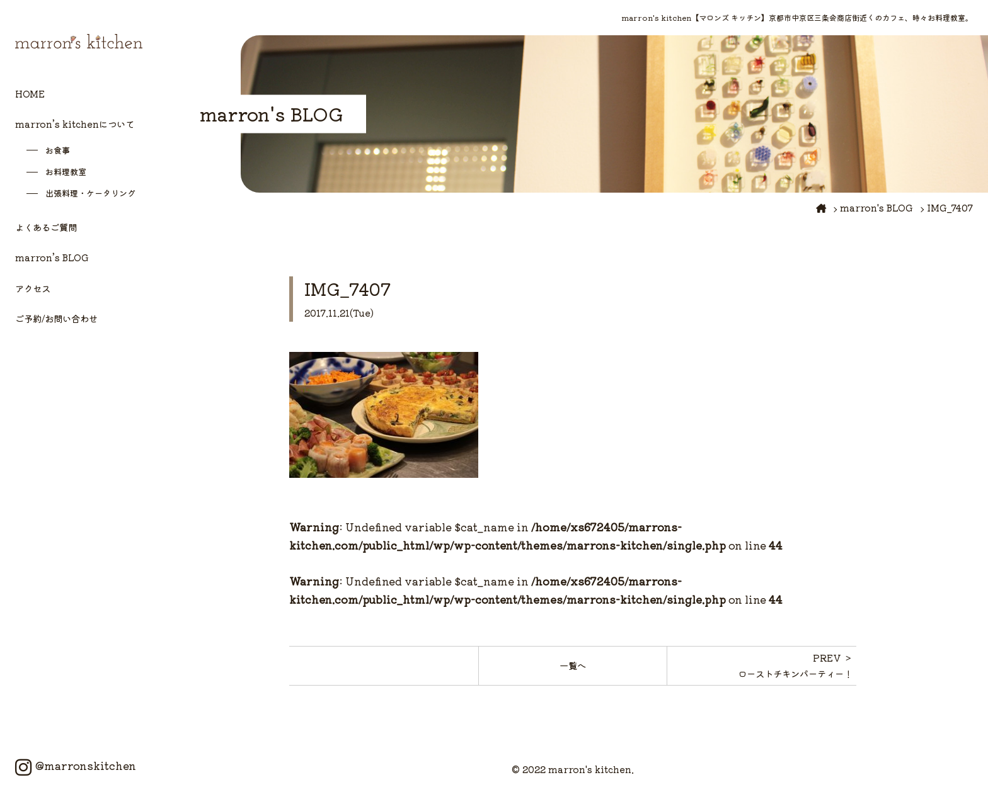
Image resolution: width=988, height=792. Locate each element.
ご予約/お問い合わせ (56, 318)
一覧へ (573, 665)
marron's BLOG (876, 207)
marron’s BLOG (52, 257)
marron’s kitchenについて (74, 123)
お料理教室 (65, 172)
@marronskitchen (75, 765)
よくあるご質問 (46, 227)
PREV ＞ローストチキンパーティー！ (795, 665)
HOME (30, 93)
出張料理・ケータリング (90, 193)
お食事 (57, 150)
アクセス (32, 288)
